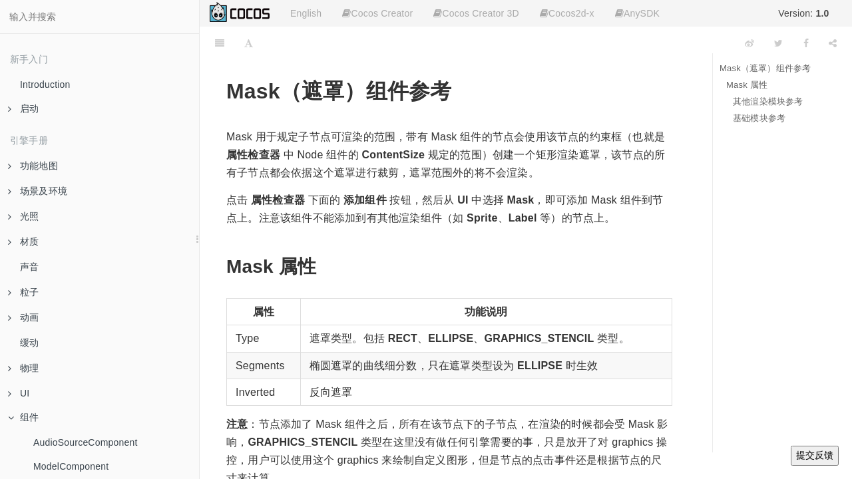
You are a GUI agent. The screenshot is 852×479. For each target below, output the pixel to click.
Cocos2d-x (567, 13)
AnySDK (637, 13)
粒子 (23, 292)
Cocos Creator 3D (476, 13)
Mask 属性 (746, 85)
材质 (23, 241)
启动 (23, 108)
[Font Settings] (248, 43)
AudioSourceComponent (85, 442)
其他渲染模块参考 (768, 101)
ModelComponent (70, 466)
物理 (23, 368)
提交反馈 (814, 455)
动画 (23, 317)
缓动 (29, 342)
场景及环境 (37, 191)
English (305, 13)
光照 (23, 216)
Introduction (45, 84)
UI (18, 393)
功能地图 (33, 165)
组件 (23, 417)
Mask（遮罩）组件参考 (765, 68)
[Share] (833, 43)
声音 (29, 266)
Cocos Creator (377, 13)
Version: (803, 13)
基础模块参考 (759, 118)
